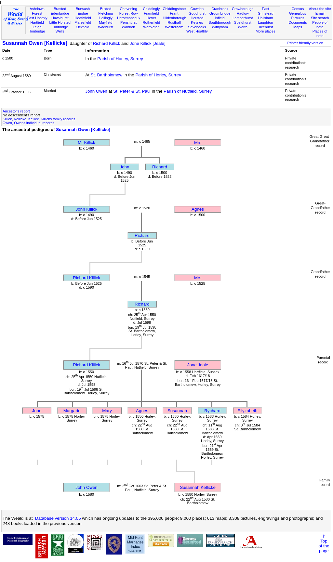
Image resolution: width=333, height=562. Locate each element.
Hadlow (243, 13)
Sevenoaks (197, 27)
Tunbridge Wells (60, 29)
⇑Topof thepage (323, 543)
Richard (159, 166)
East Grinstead (265, 11)
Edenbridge (60, 13)
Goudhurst (197, 13)
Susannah (177, 410)
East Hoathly (37, 18)
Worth (242, 27)
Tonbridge (37, 31)
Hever (151, 18)
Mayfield (105, 22)
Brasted (60, 9)
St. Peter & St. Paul (132, 91)
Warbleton (151, 27)
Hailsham (265, 18)
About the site (320, 9)
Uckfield (82, 27)
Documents (297, 22)
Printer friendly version (305, 43)
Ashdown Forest (37, 11)
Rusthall (174, 22)
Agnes (198, 209)
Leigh (37, 27)
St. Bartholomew (107, 74)
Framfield (151, 13)
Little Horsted (60, 22)
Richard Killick (106, 43)
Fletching (105, 13)
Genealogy (298, 13)
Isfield (220, 18)
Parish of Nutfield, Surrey (188, 91)
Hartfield (37, 22)
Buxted (106, 9)
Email (320, 13)
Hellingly (106, 18)
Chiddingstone (174, 9)
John (124, 166)
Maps (297, 27)
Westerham (174, 27)
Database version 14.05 (58, 518)
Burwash (83, 9)
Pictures (297, 18)
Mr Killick (86, 142)
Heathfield (83, 18)
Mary (107, 410)
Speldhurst (242, 22)
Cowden (197, 9)
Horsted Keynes (197, 20)
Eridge (83, 13)
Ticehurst (265, 27)
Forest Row (128, 13)
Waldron (128, 27)
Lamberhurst (243, 18)
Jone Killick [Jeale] (148, 43)
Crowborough (243, 9)
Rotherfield (151, 22)
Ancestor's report (16, 111)
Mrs (197, 142)
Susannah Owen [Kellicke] (34, 43)
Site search (320, 18)
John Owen (96, 91)
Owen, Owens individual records (28, 123)
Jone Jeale (197, 364)
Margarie (72, 410)
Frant (174, 13)
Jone (37, 410)
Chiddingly (151, 9)
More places (265, 31)
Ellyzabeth (247, 410)
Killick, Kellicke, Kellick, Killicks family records (39, 119)
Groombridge (220, 13)
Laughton (265, 22)
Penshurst (128, 22)
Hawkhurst (59, 18)
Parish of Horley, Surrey (120, 58)
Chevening (128, 9)
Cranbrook (219, 9)
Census (298, 9)
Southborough (219, 22)
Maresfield (82, 22)
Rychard (212, 410)
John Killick (87, 209)
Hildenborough (174, 18)
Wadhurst (105, 27)
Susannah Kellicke (198, 487)
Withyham (220, 27)
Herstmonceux (128, 18)
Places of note (320, 33)
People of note (319, 24)
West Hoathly (197, 31)
